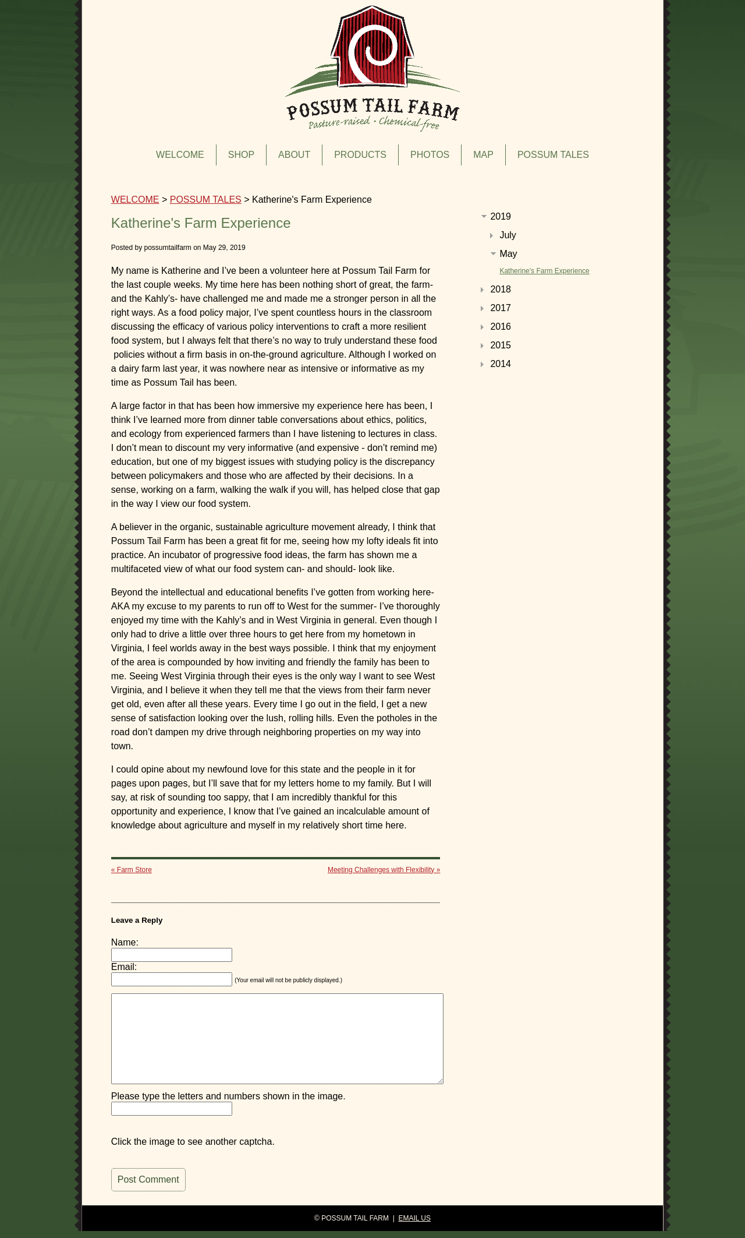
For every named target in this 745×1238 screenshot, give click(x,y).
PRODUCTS (360, 155)
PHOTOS (429, 155)
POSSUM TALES (553, 155)
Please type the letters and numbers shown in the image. (228, 1096)
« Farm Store (131, 870)
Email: (124, 967)
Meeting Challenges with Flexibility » (384, 870)
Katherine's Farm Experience (544, 271)
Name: (125, 942)
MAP (483, 155)
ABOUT (294, 155)
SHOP (241, 155)
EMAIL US (414, 1218)
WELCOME (180, 155)
